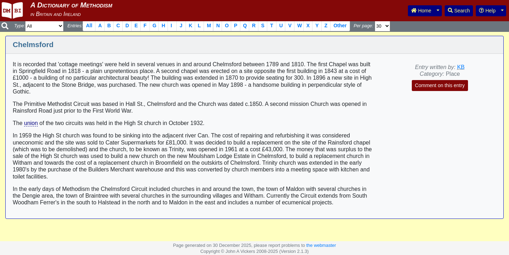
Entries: (75, 25)
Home (421, 10)
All (89, 25)
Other (339, 25)
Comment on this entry (440, 85)
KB (460, 67)
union (31, 123)
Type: (19, 25)
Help (487, 10)
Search (459, 10)
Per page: (363, 25)
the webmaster (321, 245)
